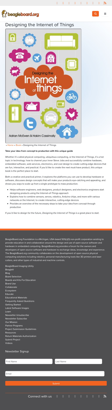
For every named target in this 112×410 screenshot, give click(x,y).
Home (10, 145)
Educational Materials (16, 297)
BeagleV (9, 269)
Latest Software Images (17, 308)
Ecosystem (10, 290)
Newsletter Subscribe (16, 318)
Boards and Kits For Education (20, 280)
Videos (8, 343)
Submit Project (12, 339)
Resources (10, 332)
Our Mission (11, 322)
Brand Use (10, 283)
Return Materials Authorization (20, 336)
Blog (7, 273)
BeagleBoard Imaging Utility (19, 266)
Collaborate (11, 287)
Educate (9, 294)
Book (18, 145)
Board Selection (13, 276)
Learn (8, 311)
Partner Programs (14, 325)
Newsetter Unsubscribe (17, 315)
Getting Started (13, 304)
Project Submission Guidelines (20, 329)
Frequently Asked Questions (19, 301)
